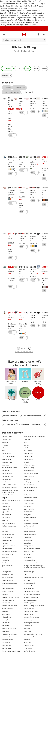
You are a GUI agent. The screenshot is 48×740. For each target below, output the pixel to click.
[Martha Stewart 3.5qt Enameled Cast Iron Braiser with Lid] (33, 191)
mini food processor (8, 456)
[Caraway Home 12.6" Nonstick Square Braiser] (33, 238)
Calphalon (43, 319)
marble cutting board (31, 473)
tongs (3, 451)
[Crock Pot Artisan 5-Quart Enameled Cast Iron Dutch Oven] (11, 191)
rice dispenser (6, 479)
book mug (5, 442)
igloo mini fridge (29, 551)
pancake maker (29, 485)
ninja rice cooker (7, 586)
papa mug (27, 631)
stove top (5, 520)
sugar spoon (6, 614)
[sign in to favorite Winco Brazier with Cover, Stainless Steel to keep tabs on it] (25, 212)
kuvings (4, 529)
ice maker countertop (31, 597)
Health (6, 8)
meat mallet (5, 560)
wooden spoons (29, 603)
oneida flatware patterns (32, 548)
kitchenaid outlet (29, 583)
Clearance (13, 18)
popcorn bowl (6, 648)
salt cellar (27, 580)
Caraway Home (9, 164)
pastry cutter (28, 625)
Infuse (43, 194)
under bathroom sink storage (33, 577)
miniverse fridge (29, 467)
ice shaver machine (30, 497)
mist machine (6, 642)
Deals (7, 18)
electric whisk (6, 453)
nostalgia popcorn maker (32, 482)
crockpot (27, 639)
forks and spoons (29, 620)
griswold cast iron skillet (9, 605)
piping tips (27, 543)
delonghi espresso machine (11, 500)
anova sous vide (7, 540)
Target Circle (23, 25)
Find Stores (32, 25)
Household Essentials (19, 6)
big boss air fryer (7, 509)
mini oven (5, 531)
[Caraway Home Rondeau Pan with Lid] (11, 161)
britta (25, 574)
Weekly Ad (8, 22)
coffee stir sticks (29, 651)
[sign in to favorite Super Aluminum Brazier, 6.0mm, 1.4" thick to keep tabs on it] (14, 258)
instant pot (27, 642)
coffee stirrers (6, 617)
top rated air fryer (29, 560)
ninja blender (6, 506)
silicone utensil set (30, 534)
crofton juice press (8, 591)
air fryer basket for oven (32, 594)
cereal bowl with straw (9, 628)
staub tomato (28, 500)
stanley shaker (29, 470)
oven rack (5, 543)
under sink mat (6, 645)
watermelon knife (7, 574)
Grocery (8, 6)
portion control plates (9, 485)
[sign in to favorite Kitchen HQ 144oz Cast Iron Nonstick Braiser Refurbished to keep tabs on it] (25, 338)
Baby (29, 6)
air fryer (26, 520)
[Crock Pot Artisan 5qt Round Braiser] (21, 103)
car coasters (28, 451)
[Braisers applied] (6, 75)
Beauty (34, 6)
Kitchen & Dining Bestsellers (31, 415)
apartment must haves (31, 617)
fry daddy (5, 445)
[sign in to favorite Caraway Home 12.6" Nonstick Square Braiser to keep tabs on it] (36, 251)
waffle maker (28, 557)
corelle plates (28, 459)
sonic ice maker (29, 588)
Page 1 (18, 352)
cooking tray (6, 620)
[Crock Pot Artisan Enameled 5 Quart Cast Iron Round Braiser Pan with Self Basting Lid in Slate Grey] (11, 279)
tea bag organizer (7, 476)
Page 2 (24, 352)
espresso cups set (8, 534)
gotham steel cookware (9, 551)
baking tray (27, 495)
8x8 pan (26, 445)
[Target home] (24, 34)
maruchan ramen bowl (9, 634)
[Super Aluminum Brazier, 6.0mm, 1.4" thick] (11, 251)
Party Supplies (28, 13)
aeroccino (5, 611)
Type (27, 68)
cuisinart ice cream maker (10, 597)
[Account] (38, 34)
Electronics (14, 11)
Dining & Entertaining (10, 415)
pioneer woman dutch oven (11, 651)
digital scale (5, 631)
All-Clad (30, 274)
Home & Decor (14, 3)
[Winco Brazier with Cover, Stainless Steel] (22, 205)
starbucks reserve (7, 577)
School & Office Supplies (14, 13)
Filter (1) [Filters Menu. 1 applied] (7, 68)
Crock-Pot (20, 106)
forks (25, 442)
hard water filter (29, 608)
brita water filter (7, 548)
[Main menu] (4, 34)
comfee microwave (30, 600)
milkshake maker (29, 448)
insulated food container (9, 583)
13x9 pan (5, 503)
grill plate (5, 497)
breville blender (29, 645)
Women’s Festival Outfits (19, 20)
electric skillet (28, 586)
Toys (8, 11)
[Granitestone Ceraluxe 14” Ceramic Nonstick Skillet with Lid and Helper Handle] (12, 325)
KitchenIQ (20, 328)
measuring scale (7, 537)
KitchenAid (20, 274)
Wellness (12, 8)
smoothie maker (29, 490)
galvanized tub (6, 459)
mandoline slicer (29, 531)
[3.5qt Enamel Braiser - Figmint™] (44, 103)
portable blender (7, 495)
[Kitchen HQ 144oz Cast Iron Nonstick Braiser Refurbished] (23, 325)
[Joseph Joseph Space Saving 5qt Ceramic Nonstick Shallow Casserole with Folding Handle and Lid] (33, 317)
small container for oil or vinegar (34, 436)
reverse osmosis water (9, 467)
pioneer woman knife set (32, 563)
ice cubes (27, 479)
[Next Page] (10, 75)
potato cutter (6, 622)
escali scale (28, 529)
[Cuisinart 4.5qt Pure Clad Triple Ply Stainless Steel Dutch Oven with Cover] (22, 161)
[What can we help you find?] (24, 40)
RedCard (15, 25)
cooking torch (6, 571)
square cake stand (8, 608)
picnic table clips (7, 554)
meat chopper (6, 514)
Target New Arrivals (7, 1)
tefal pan (27, 628)
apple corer (5, 512)
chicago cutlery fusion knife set (34, 605)
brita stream (6, 470)
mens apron (28, 506)
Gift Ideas (37, 13)
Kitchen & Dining (26, 3)
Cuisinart (20, 164)
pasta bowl (5, 557)
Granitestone (43, 282)
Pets (6, 15)
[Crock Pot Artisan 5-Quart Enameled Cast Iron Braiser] (33, 161)
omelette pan (28, 512)
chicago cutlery (7, 473)
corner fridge (28, 456)
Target (16, 51)
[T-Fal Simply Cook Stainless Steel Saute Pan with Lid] (11, 126)
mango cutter (28, 546)
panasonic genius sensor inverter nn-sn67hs (10, 491)
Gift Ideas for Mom (21, 1)
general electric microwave (33, 634)
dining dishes (9, 424)
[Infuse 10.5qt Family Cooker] (44, 191)
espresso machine (30, 517)
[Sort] (18, 68)
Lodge (43, 241)
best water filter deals (9, 637)
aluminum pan (6, 517)
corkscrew (27, 537)
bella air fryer (28, 453)
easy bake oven (7, 436)
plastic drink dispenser (9, 526)
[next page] (29, 348)
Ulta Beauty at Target (15, 15)
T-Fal (9, 129)
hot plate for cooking (30, 487)
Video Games (23, 11)
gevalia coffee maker (31, 611)
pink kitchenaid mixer (9, 523)
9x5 (3, 448)
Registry (9, 25)
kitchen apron (28, 540)
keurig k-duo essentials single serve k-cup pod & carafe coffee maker (34, 567)
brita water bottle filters (31, 591)
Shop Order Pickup (19, 22)
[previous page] (18, 348)
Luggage (18, 8)
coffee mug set (29, 526)
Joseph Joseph (32, 319)
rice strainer (6, 625)
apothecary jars (7, 462)
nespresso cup (29, 476)
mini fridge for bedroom (31, 622)
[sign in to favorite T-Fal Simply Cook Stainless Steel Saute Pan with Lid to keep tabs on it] (14, 135)
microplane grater (30, 465)
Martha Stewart (32, 106)
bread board (6, 603)
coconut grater (29, 614)
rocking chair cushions (9, 487)
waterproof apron (29, 571)
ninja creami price (7, 580)
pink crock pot (28, 648)
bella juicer (27, 514)
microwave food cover (31, 523)
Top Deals (31, 20)
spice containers (7, 565)
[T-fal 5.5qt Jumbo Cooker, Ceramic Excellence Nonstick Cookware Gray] (22, 238)
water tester (6, 465)
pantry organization (8, 588)
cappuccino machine (9, 546)
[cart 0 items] (43, 34)
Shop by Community (30, 15)
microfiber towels (7, 482)
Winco (20, 208)
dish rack (27, 439)
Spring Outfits (36, 18)
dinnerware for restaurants (29, 424)
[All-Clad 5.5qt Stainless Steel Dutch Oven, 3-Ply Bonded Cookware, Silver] (33, 271)
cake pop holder (29, 509)
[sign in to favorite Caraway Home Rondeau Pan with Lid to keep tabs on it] (14, 174)
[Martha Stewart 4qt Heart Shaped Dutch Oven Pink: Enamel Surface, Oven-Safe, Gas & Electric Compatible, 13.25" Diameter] (34, 103)
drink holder (5, 563)
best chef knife (29, 503)
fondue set (27, 554)
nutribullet (5, 594)
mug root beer (6, 439)
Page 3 (30, 352)
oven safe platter (7, 639)
